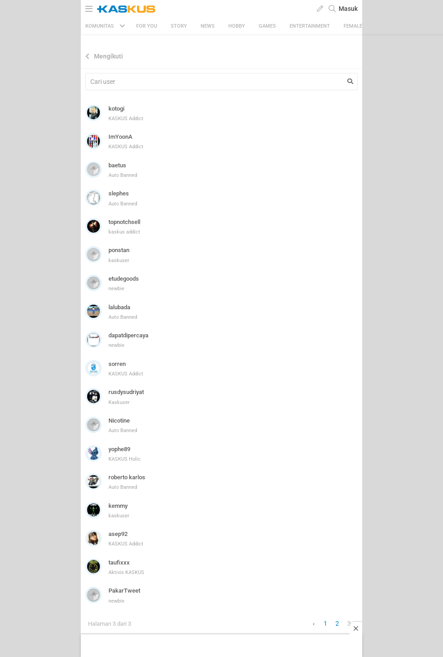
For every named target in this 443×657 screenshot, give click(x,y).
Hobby (236, 26)
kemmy (118, 505)
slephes (118, 193)
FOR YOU (146, 26)
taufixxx (119, 562)
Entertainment (310, 26)
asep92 (118, 533)
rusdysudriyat (126, 392)
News (208, 26)
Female (353, 26)
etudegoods (123, 278)
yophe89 (119, 449)
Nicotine (119, 420)
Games (267, 26)
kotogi (116, 108)
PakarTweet (124, 590)
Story (179, 26)
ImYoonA (120, 136)
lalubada (119, 307)
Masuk (348, 8)
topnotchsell (124, 222)
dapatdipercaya (128, 335)
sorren (117, 363)
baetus (117, 165)
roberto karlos (126, 477)
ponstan (118, 250)
